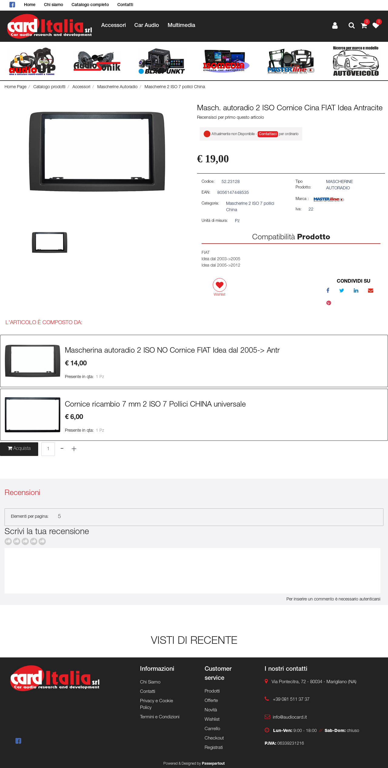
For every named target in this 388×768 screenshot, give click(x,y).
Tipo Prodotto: (303, 185)
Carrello (212, 729)
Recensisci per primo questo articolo (230, 118)
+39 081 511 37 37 (291, 699)
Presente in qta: (79, 377)
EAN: (206, 193)
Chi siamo (53, 5)
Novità (211, 710)
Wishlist (212, 719)
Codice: (208, 182)
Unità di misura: (215, 221)
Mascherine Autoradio (117, 87)
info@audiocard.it (290, 717)
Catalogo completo (90, 5)
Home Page (15, 87)
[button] (352, 26)
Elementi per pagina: (29, 517)
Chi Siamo (150, 682)
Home (29, 5)
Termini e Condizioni (159, 717)
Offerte (211, 701)
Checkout (214, 738)
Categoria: (210, 204)
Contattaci (268, 134)
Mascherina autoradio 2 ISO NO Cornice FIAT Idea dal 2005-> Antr (172, 351)
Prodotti (212, 691)
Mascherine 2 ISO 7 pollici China (175, 87)
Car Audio (146, 25)
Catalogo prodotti (49, 87)
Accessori (113, 25)
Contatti (125, 5)
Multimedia (181, 25)
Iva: (299, 209)
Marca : (302, 199)
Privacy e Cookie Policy (156, 704)
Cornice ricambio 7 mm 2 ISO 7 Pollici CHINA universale (155, 405)
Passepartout (213, 764)
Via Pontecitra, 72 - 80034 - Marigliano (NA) (314, 682)
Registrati (214, 748)
